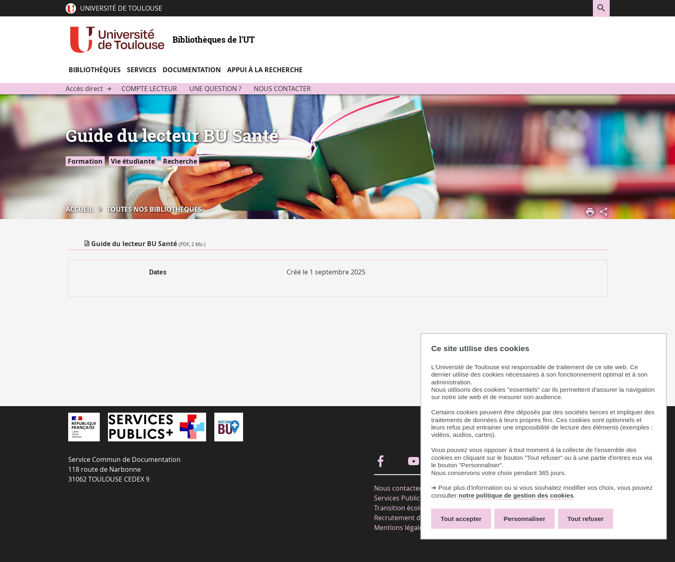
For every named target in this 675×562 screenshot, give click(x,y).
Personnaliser (525, 518)
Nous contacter (282, 88)
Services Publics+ (400, 498)
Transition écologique (407, 507)
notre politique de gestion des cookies (516, 495)
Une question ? (215, 88)
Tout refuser (585, 518)
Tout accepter (461, 518)
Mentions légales (400, 527)
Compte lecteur (149, 88)
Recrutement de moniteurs (416, 517)
